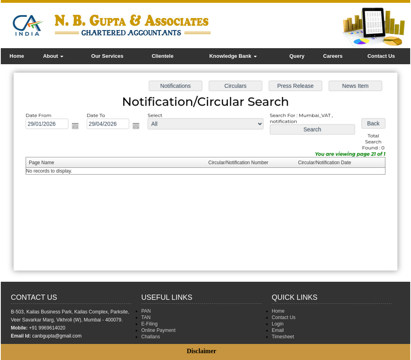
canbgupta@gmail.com (56, 336)
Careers (332, 56)
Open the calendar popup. (80, 128)
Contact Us (381, 56)
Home (17, 56)
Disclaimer (201, 351)
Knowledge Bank (232, 56)
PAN (146, 311)
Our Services (107, 56)
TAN (146, 317)
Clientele (162, 56)
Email (278, 330)
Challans (150, 337)
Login (277, 324)
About (53, 56)
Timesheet (283, 337)
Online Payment (158, 330)
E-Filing (149, 324)
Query (297, 56)
